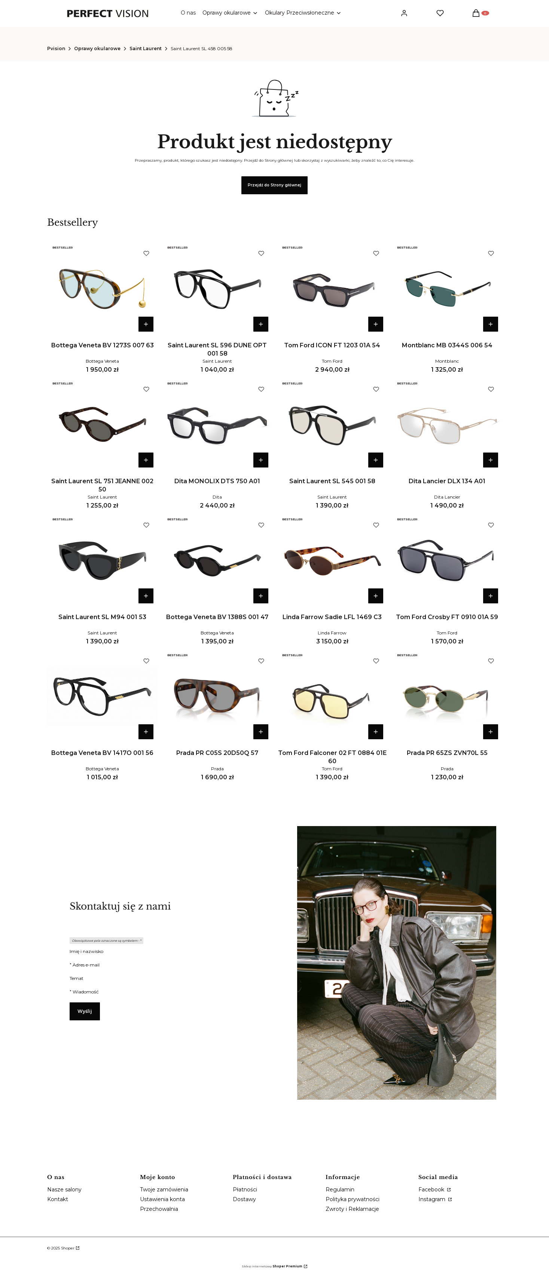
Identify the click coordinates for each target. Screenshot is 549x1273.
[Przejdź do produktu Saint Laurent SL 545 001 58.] (332, 425)
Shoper (67, 1248)
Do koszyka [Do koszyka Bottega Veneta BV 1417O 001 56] (146, 732)
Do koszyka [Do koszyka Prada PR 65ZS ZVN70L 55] (491, 732)
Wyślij (84, 1011)
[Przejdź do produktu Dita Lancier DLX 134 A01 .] (447, 425)
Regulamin (340, 1189)
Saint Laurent (145, 48)
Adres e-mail (86, 965)
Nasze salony (64, 1189)
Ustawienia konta (162, 1199)
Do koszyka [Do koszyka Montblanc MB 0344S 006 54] (491, 324)
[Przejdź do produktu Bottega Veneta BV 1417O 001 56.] (102, 696)
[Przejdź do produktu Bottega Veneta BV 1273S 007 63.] (102, 289)
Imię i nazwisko (86, 951)
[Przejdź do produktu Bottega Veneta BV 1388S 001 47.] (217, 560)
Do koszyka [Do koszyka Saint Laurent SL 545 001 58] (376, 460)
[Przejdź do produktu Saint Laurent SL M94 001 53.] (102, 560)
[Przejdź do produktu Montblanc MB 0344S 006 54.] (447, 289)
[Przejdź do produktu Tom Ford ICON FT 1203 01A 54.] (332, 289)
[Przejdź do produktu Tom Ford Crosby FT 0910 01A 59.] (447, 560)
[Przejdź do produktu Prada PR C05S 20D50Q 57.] (217, 696)
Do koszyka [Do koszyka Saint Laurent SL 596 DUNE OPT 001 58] (261, 324)
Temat (76, 978)
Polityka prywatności (352, 1199)
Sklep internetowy (272, 1266)
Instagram (432, 1199)
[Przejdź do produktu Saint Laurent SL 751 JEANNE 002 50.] (102, 425)
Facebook (432, 1189)
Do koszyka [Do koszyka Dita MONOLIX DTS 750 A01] (261, 460)
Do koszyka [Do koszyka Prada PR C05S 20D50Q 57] (261, 732)
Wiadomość (86, 992)
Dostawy (244, 1199)
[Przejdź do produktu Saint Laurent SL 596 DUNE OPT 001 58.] (217, 289)
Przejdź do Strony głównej (274, 185)
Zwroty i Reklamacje (352, 1209)
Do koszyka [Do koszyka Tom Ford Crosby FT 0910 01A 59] (491, 596)
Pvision (56, 48)
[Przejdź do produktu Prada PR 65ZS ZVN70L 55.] (447, 696)
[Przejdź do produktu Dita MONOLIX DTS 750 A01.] (217, 425)
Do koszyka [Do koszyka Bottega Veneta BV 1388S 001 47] (261, 596)
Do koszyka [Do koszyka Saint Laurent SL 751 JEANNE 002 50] (146, 460)
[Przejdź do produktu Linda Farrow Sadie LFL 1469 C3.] (332, 560)
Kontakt (57, 1199)
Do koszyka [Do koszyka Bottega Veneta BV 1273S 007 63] (146, 324)
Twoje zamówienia (164, 1189)
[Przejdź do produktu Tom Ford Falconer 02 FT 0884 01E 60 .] (332, 696)
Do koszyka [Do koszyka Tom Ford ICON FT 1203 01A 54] (376, 324)
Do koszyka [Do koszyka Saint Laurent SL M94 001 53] (146, 596)
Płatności (245, 1189)
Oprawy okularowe (97, 48)
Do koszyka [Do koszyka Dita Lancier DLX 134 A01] (491, 460)
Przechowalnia (159, 1209)
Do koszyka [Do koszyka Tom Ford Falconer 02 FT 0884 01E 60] (376, 732)
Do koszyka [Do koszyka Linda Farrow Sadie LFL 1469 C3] (376, 596)
